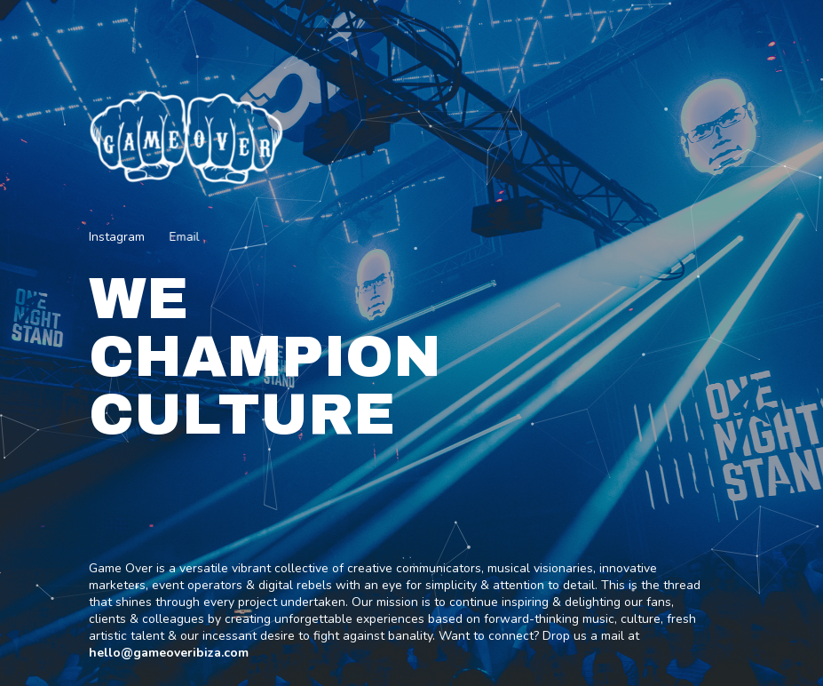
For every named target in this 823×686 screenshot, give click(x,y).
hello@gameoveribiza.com (169, 652)
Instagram (117, 236)
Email (184, 236)
